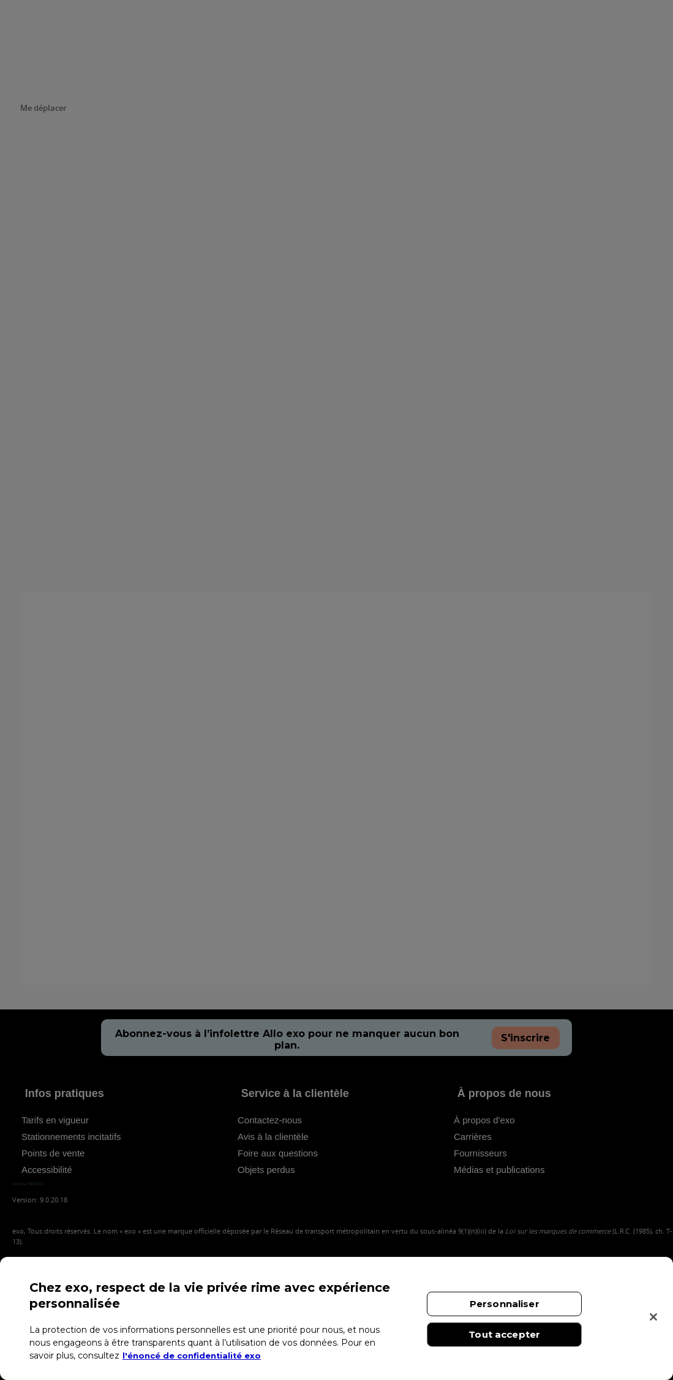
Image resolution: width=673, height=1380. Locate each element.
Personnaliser (505, 1304)
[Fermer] (653, 1316)
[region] (336, 1318)
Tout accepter (504, 1334)
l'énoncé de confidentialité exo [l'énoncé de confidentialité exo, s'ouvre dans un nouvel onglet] (196, 1355)
